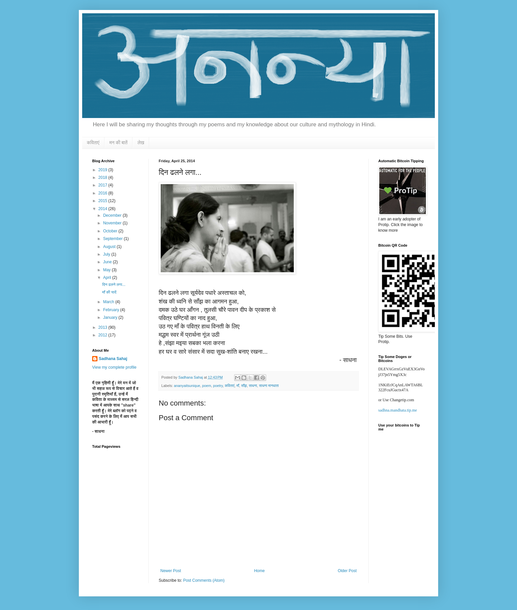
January (110, 317)
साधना (253, 386)
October (110, 231)
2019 (103, 170)
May (107, 270)
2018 (103, 177)
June (108, 262)
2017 (103, 185)
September (113, 238)
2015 (103, 200)
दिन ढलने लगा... (113, 284)
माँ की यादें (109, 292)
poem (206, 386)
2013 (103, 327)
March (109, 302)
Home (259, 570)
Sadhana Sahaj (113, 358)
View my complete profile (114, 367)
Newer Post (170, 570)
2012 (103, 335)
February (111, 309)
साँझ (244, 386)
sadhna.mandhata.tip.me (397, 410)
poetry (218, 386)
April (107, 277)
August (110, 246)
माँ (238, 386)
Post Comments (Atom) (204, 580)
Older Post (347, 570)
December (113, 215)
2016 (103, 193)
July (107, 254)
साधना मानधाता (269, 386)
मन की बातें (118, 142)
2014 (103, 208)
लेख (140, 142)
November (113, 223)
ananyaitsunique (187, 386)
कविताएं (93, 142)
